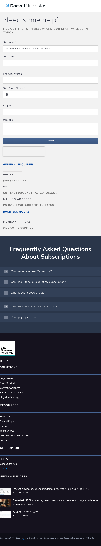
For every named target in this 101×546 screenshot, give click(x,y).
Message (8, 119)
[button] (50, 271)
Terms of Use (15, 539)
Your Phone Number (14, 88)
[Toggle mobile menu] (94, 5)
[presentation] (24, 151)
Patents (26, 539)
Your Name (9, 42)
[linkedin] (7, 361)
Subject (7, 105)
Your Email (9, 56)
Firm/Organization (12, 74)
